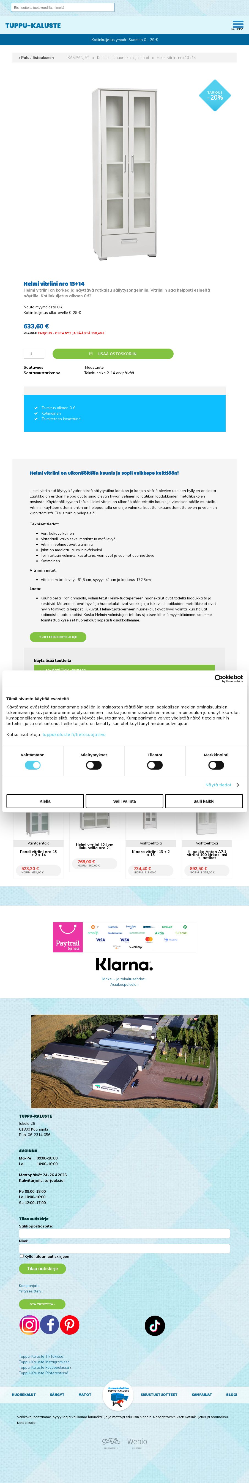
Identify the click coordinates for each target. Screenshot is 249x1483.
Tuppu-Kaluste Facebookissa (44, 1367)
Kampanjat (201, 1395)
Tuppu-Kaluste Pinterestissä (43, 1372)
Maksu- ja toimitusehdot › (124, 978)
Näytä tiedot (218, 784)
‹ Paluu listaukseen (36, 57)
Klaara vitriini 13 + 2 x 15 (151, 853)
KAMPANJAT (78, 57)
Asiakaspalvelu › (124, 984)
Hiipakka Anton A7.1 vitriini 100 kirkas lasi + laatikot (207, 854)
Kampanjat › (29, 1285)
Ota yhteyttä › (42, 1304)
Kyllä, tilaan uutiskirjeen (46, 1256)
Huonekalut (24, 1395)
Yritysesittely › (31, 1291)
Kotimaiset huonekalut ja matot (123, 57)
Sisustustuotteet (159, 1395)
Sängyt (57, 1395)
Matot (84, 1395)
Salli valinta (124, 801)
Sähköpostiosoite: (36, 1226)
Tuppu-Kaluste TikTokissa (41, 1356)
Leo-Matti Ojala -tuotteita (64, 670)
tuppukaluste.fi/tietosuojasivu (74, 734)
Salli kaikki (204, 801)
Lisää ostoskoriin (112, 353)
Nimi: (23, 1240)
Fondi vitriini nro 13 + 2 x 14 (38, 853)
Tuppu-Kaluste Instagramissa (44, 1361)
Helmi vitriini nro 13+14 (176, 57)
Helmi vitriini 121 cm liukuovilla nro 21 (94, 846)
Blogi (231, 1395)
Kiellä (45, 801)
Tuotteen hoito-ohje (58, 637)
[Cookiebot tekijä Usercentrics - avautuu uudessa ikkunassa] (219, 679)
